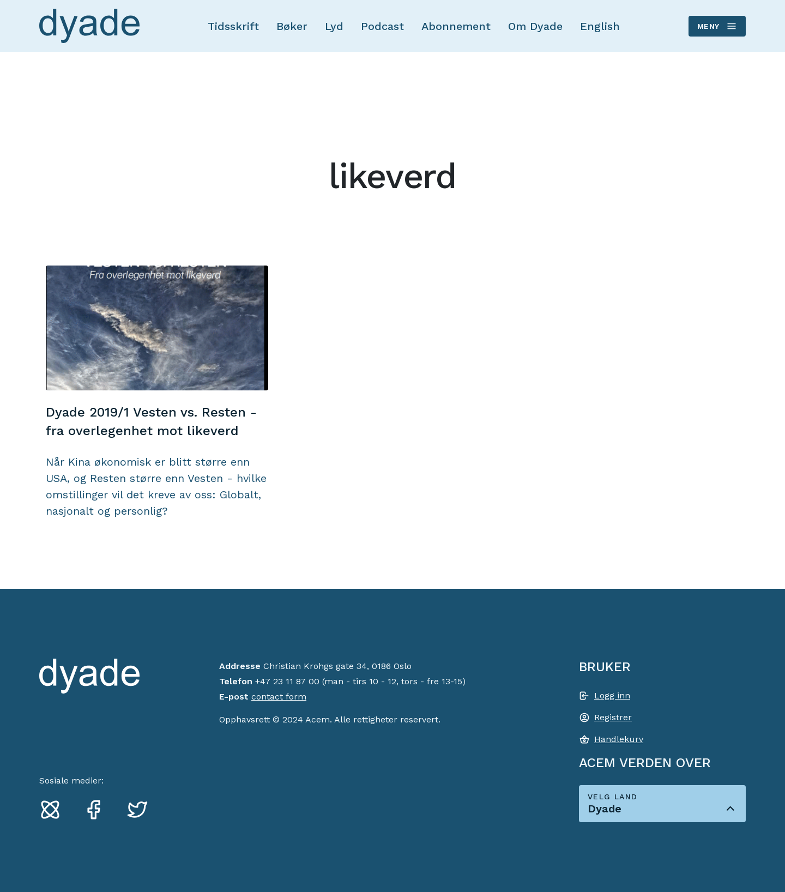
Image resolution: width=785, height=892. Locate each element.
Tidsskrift (233, 26)
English (600, 26)
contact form (278, 696)
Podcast (382, 26)
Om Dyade (535, 26)
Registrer (613, 717)
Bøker (291, 26)
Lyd (334, 26)
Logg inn (612, 695)
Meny (716, 26)
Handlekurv (618, 739)
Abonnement (456, 26)
